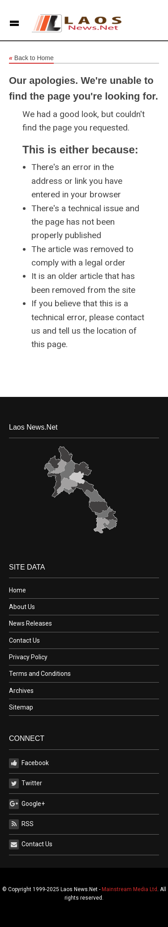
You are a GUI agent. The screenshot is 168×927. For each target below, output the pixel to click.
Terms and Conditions (40, 673)
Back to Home (31, 58)
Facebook (29, 763)
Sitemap (21, 707)
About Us (22, 606)
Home (17, 590)
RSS (21, 824)
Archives (21, 690)
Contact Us (24, 640)
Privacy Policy (28, 657)
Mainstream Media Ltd (129, 889)
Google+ (27, 804)
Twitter (25, 783)
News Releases (30, 623)
